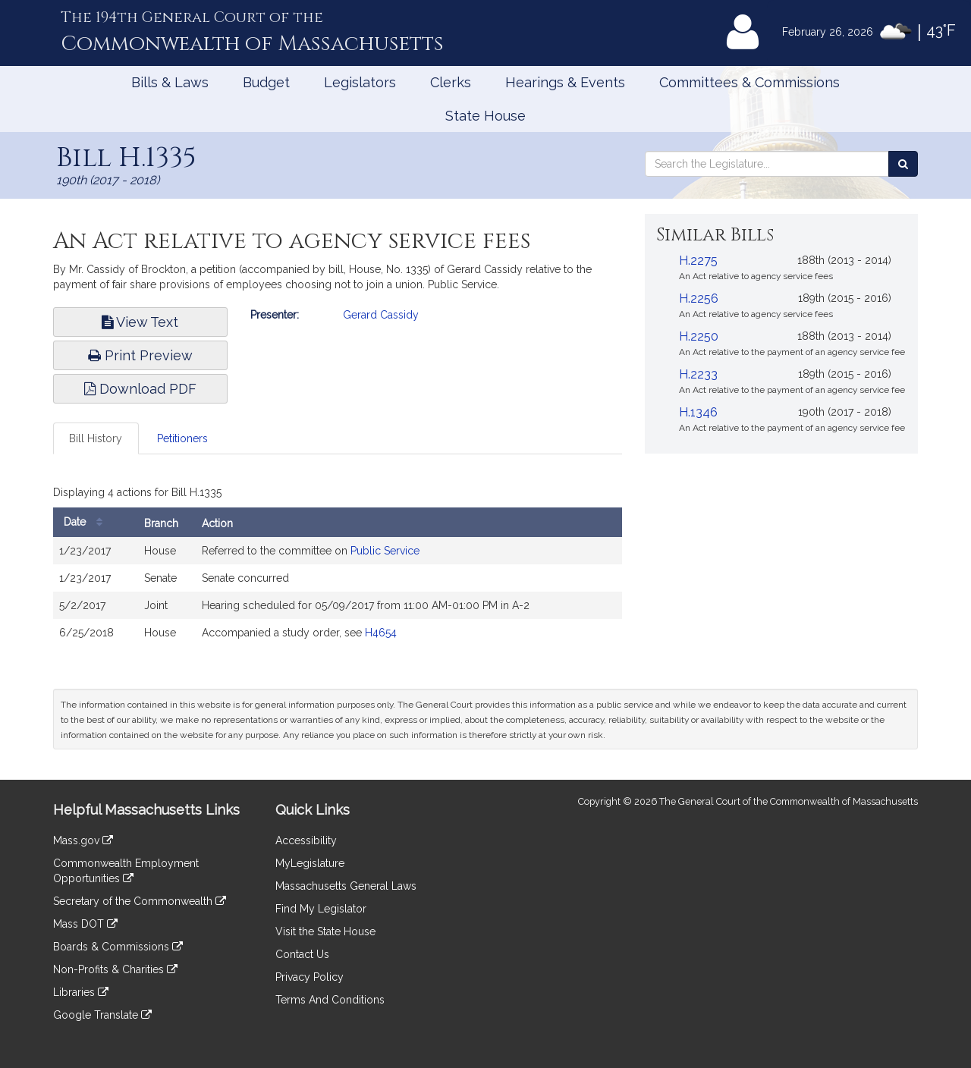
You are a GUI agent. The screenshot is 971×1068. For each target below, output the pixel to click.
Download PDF (140, 389)
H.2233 (698, 374)
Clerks (450, 82)
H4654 (381, 633)
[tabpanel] (337, 567)
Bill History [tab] (95, 438)
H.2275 (698, 260)
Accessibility (306, 840)
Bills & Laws (170, 82)
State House (485, 116)
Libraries (80, 992)
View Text (140, 322)
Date (87, 522)
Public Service (385, 551)
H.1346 (698, 412)
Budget (266, 82)
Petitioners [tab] (182, 438)
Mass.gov (83, 840)
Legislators (360, 82)
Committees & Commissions (749, 82)
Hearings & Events (565, 82)
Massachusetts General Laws (345, 886)
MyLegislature (309, 863)
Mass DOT (85, 924)
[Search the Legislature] (903, 164)
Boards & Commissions (118, 947)
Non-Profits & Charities (115, 969)
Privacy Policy (309, 977)
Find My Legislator (320, 909)
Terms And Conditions (330, 1000)
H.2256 (698, 298)
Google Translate (102, 1015)
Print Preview (140, 355)
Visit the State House (325, 931)
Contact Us (302, 954)
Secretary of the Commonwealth (139, 901)
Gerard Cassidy (381, 315)
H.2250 (698, 336)
